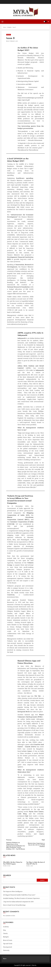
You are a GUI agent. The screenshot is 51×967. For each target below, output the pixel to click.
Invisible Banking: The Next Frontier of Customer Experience (21, 898)
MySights (8, 34)
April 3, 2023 (30, 865)
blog (4, 930)
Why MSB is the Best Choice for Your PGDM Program (12, 863)
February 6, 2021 (14, 41)
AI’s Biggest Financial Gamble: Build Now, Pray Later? (19, 895)
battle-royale (30, 719)
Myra (33, 965)
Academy (6, 927)
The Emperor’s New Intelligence (12, 891)
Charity (5, 933)
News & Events (7, 940)
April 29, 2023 (7, 865)
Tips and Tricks (7, 943)
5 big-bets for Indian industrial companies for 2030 (18, 901)
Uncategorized (7, 947)
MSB (8, 41)
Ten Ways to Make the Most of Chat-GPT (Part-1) (35, 863)
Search (7, 875)
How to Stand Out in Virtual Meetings (14, 905)
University (6, 950)
